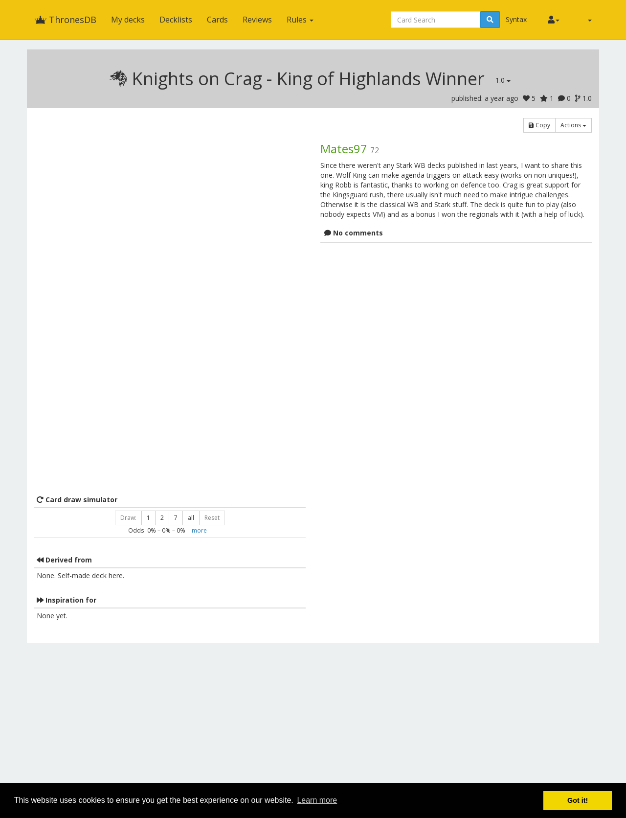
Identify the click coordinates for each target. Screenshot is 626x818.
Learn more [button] (317, 800)
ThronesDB (65, 19)
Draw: (128, 518)
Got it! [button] (577, 800)
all (191, 518)
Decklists (175, 19)
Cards (217, 19)
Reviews (257, 19)
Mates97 (343, 148)
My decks (128, 19)
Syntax (516, 19)
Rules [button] (300, 19)
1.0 (503, 80)
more (199, 530)
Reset (212, 518)
